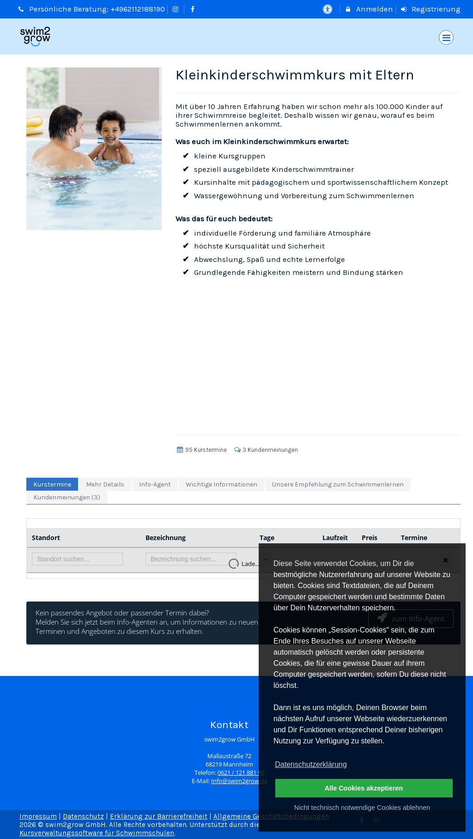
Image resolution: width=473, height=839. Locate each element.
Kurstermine (52, 484)
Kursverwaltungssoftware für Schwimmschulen (96, 833)
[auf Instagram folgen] (177, 9)
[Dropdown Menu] (446, 37)
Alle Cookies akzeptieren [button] (364, 788)
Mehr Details (105, 484)
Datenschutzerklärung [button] (311, 764)
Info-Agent (155, 484)
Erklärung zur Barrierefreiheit (158, 816)
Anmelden (368, 9)
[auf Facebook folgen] (193, 9)
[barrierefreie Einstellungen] (328, 9)
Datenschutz (83, 816)
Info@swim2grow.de (239, 781)
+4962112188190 (137, 9)
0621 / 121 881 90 (241, 773)
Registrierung (430, 9)
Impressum (38, 816)
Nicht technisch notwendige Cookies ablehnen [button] (362, 807)
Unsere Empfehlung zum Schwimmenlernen (338, 484)
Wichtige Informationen (221, 484)
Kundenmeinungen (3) (66, 497)
